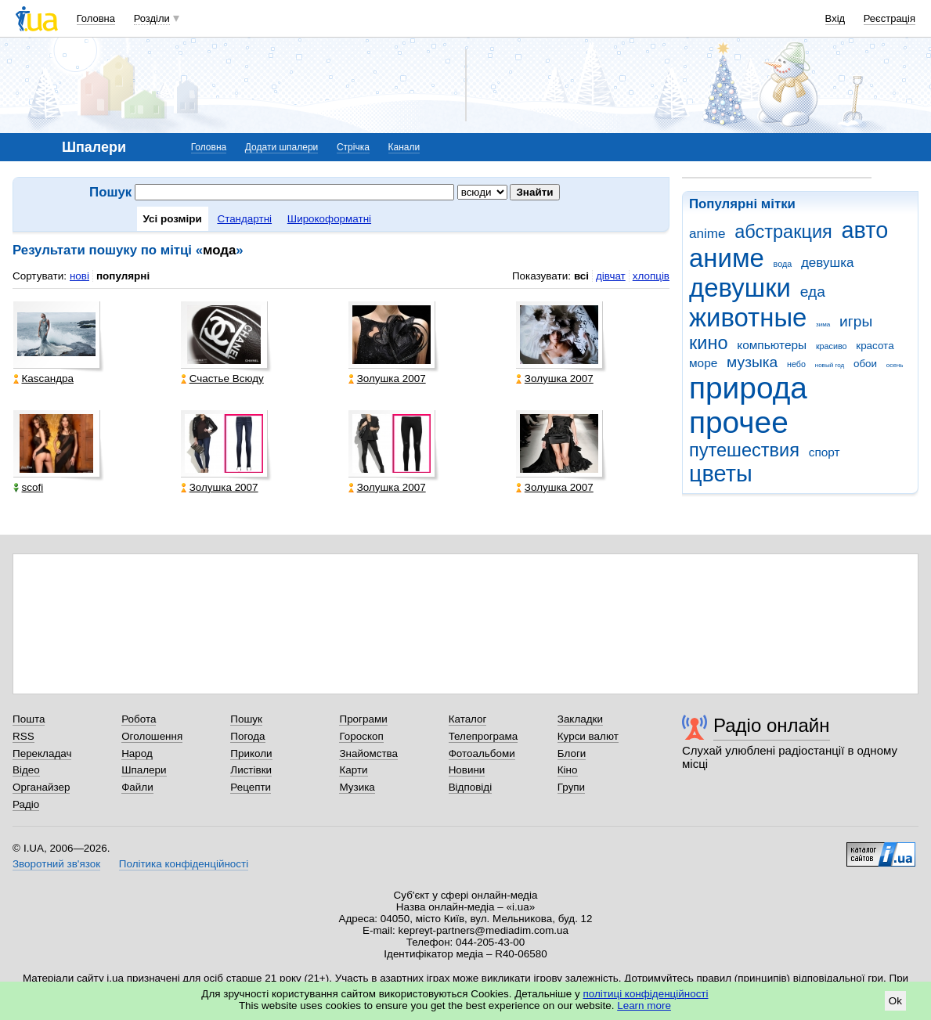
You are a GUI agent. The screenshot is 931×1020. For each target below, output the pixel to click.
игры (855, 321)
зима (823, 324)
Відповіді (471, 787)
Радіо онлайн (771, 725)
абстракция (783, 232)
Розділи (152, 18)
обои (865, 363)
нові (79, 276)
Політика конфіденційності (183, 864)
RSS (23, 736)
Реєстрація (889, 18)
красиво (831, 346)
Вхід (835, 18)
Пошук (246, 719)
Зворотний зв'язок (56, 864)
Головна (96, 18)
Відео (26, 770)
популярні (123, 276)
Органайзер (41, 787)
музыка (752, 362)
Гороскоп (361, 736)
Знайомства (368, 753)
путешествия (744, 450)
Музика (356, 787)
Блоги (572, 753)
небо (796, 364)
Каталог (468, 719)
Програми (363, 719)
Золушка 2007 (387, 378)
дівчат (611, 276)
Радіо (26, 804)
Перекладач (42, 753)
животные (748, 317)
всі (581, 276)
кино (708, 343)
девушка (827, 262)
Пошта (29, 719)
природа (748, 388)
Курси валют (588, 736)
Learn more (644, 1005)
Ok (895, 1001)
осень (895, 365)
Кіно (568, 770)
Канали (404, 147)
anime (707, 233)
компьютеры (772, 344)
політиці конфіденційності (646, 994)
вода (783, 264)
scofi (28, 487)
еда (812, 291)
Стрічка (353, 147)
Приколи (251, 753)
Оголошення (151, 736)
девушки (740, 287)
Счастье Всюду (222, 378)
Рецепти (250, 787)
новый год (829, 365)
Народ (137, 753)
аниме (726, 257)
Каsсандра (43, 378)
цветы (720, 473)
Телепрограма (483, 736)
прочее (738, 422)
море (703, 362)
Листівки (251, 770)
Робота (138, 719)
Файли (137, 787)
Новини (467, 770)
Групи (571, 787)
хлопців (651, 276)
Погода (247, 736)
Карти (353, 770)
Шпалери (143, 770)
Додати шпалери (281, 147)
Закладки (580, 719)
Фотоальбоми (482, 753)
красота (874, 345)
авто (865, 230)
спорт (824, 452)
